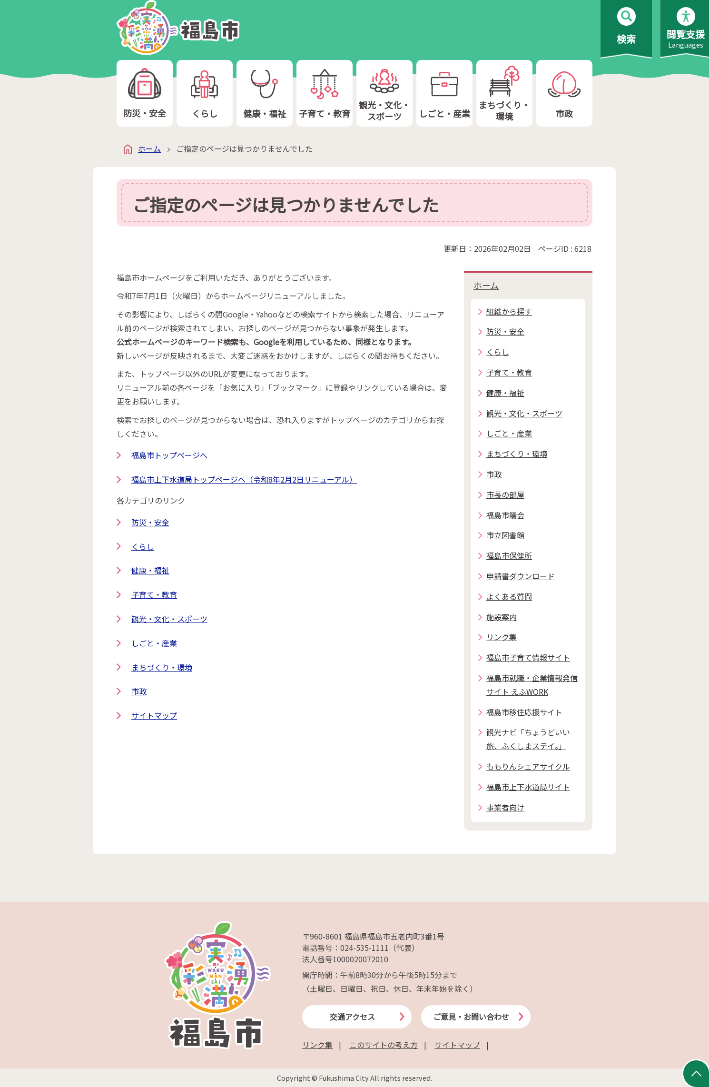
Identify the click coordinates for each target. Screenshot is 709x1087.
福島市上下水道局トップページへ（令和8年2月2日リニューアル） (244, 479)
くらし (204, 93)
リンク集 (317, 1044)
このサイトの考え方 (383, 1044)
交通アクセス (352, 1016)
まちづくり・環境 (504, 93)
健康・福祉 (264, 93)
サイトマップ (154, 715)
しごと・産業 (444, 93)
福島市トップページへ (169, 455)
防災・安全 (144, 93)
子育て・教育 (324, 93)
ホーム (149, 148)
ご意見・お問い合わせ (471, 1016)
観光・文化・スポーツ (384, 93)
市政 (564, 93)
